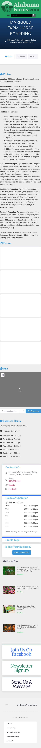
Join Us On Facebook (21, 652)
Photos (5, 243)
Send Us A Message (21, 684)
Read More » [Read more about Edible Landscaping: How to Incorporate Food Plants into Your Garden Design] (20, 574)
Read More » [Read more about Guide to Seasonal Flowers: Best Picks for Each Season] (20, 592)
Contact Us (10, 741)
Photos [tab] (21, 57)
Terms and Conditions (13, 732)
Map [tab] (33, 57)
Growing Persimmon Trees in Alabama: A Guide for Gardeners (27, 627)
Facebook (12, 489)
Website (12, 485)
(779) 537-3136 (14, 481)
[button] (8, 15)
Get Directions (33, 411)
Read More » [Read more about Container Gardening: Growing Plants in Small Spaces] (20, 613)
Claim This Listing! (21, 552)
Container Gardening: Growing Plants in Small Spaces (26, 608)
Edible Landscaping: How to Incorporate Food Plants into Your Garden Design (28, 569)
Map (4, 368)
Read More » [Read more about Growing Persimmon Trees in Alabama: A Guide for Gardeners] (20, 632)
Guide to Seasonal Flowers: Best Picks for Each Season (28, 588)
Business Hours (10, 421)
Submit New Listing (13, 736)
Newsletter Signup (21, 668)
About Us (9, 723)
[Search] (34, 15)
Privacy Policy (11, 728)
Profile (5, 74)
